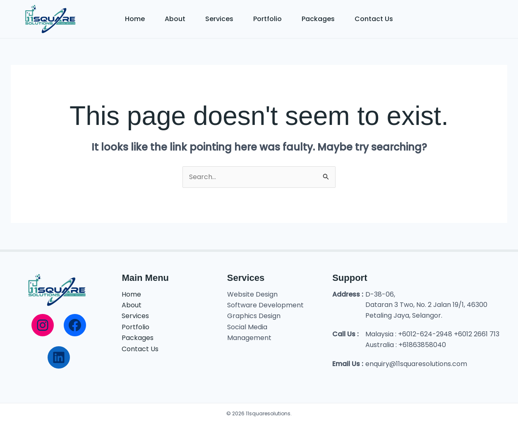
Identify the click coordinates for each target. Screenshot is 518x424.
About (175, 19)
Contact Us (374, 19)
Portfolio (267, 19)
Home (135, 19)
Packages (318, 19)
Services (219, 19)
